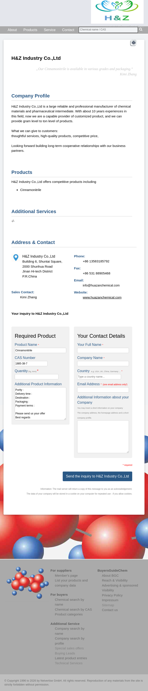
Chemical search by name (69, 602)
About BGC (110, 575)
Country (99, 371)
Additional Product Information (38, 384)
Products (30, 30)
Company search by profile (69, 640)
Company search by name (69, 631)
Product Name (27, 344)
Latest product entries (71, 658)
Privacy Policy (112, 595)
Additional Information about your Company (103, 399)
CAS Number (25, 358)
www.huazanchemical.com (102, 297)
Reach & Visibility (115, 580)
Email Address (102, 384)
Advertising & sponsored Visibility (120, 587)
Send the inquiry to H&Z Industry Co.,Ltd (97, 476)
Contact (68, 30)
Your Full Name (90, 344)
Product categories (69, 614)
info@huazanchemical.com (101, 285)
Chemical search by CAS (73, 609)
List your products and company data (71, 582)
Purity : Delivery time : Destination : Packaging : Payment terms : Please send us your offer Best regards (40, 403)
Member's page (66, 575)
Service (49, 30)
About (12, 30)
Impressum (110, 600)
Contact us (110, 610)
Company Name (90, 358)
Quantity (26, 371)
